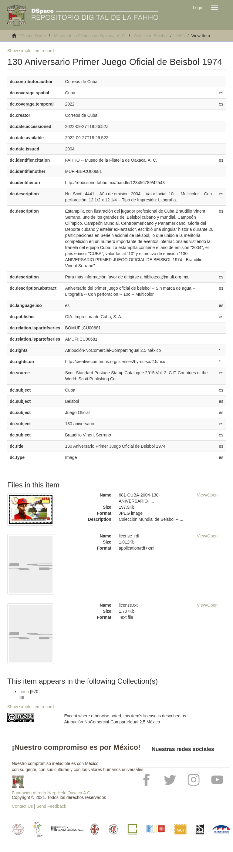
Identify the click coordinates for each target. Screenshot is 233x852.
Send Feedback (51, 806)
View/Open (207, 495)
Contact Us (22, 806)
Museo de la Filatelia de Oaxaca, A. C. (90, 35)
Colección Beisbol (150, 35)
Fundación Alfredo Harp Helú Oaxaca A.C (51, 792)
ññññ (180, 35)
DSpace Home (32, 35)
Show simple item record (30, 50)
